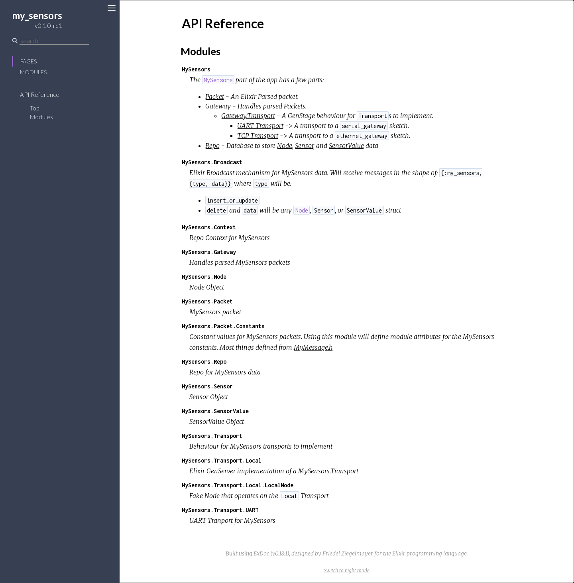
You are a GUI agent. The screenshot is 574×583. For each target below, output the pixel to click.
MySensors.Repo (204, 361)
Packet (214, 96)
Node (284, 146)
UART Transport (260, 126)
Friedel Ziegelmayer (347, 553)
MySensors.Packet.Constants (223, 326)
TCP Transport (257, 136)
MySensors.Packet (207, 301)
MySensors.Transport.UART (220, 509)
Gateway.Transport (248, 116)
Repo (212, 146)
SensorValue (346, 146)
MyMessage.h (313, 347)
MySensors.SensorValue (215, 411)
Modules (33, 72)
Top (34, 108)
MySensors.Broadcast (212, 162)
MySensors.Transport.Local (221, 460)
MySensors (196, 69)
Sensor (304, 146)
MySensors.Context (209, 227)
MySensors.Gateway (209, 251)
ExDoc (261, 553)
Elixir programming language (429, 553)
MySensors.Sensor (207, 386)
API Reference (39, 94)
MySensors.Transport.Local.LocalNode (237, 485)
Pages (28, 61)
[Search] (54, 41)
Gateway (218, 106)
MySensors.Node (204, 276)
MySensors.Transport (212, 435)
